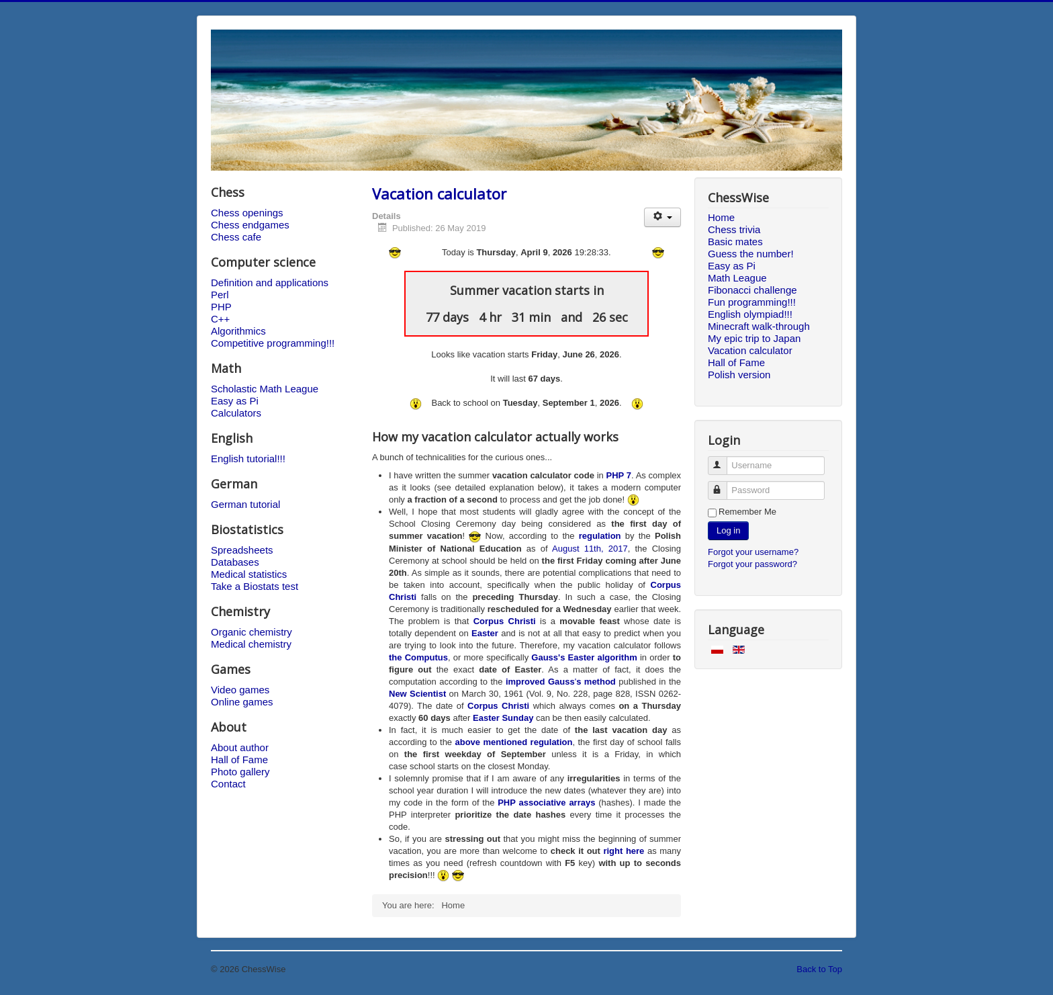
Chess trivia (734, 229)
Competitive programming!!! (272, 343)
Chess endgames (250, 224)
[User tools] (662, 217)
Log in (728, 530)
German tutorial (245, 504)
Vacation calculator (439, 193)
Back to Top (819, 969)
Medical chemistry (251, 644)
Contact (228, 783)
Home (721, 217)
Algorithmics (238, 331)
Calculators (236, 413)
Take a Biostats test (254, 586)
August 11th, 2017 (590, 549)
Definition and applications (269, 282)
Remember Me (747, 512)
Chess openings (247, 212)
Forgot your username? (753, 552)
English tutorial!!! (248, 458)
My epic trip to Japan (754, 338)
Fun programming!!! (752, 302)
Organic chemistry (251, 632)
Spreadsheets (242, 550)
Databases (235, 562)
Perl (220, 294)
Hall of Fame (239, 759)
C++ (220, 319)
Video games (240, 689)
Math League (737, 278)
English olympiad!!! (750, 314)
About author (240, 747)
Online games (242, 701)
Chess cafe (236, 237)
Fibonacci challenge (752, 290)
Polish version (739, 374)
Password (723, 484)
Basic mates (735, 241)
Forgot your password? (752, 564)
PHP (221, 306)
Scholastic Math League (264, 388)
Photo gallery (240, 771)
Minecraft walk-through (759, 326)
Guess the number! (751, 253)
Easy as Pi (235, 400)
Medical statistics (249, 574)
